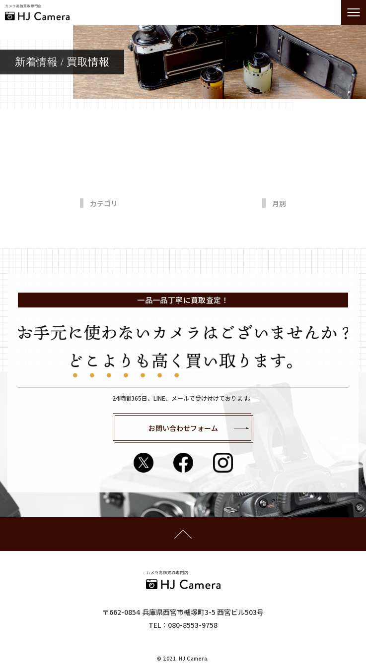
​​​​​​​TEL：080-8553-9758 (183, 625)
